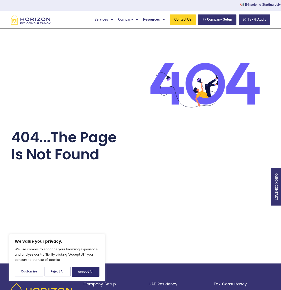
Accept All (85, 272)
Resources (154, 19)
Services (104, 19)
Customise (28, 272)
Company (128, 19)
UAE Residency (163, 284)
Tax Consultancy (230, 284)
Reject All (57, 272)
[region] (57, 258)
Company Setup (99, 284)
